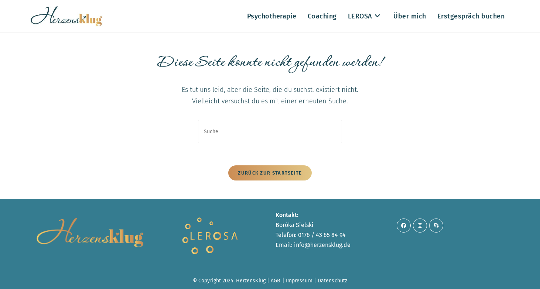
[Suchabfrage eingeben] (270, 131)
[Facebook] (404, 226)
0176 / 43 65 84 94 (322, 234)
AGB (275, 281)
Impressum (299, 281)
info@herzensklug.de (322, 244)
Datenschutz (332, 281)
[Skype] (436, 226)
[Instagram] (420, 226)
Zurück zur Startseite (270, 173)
